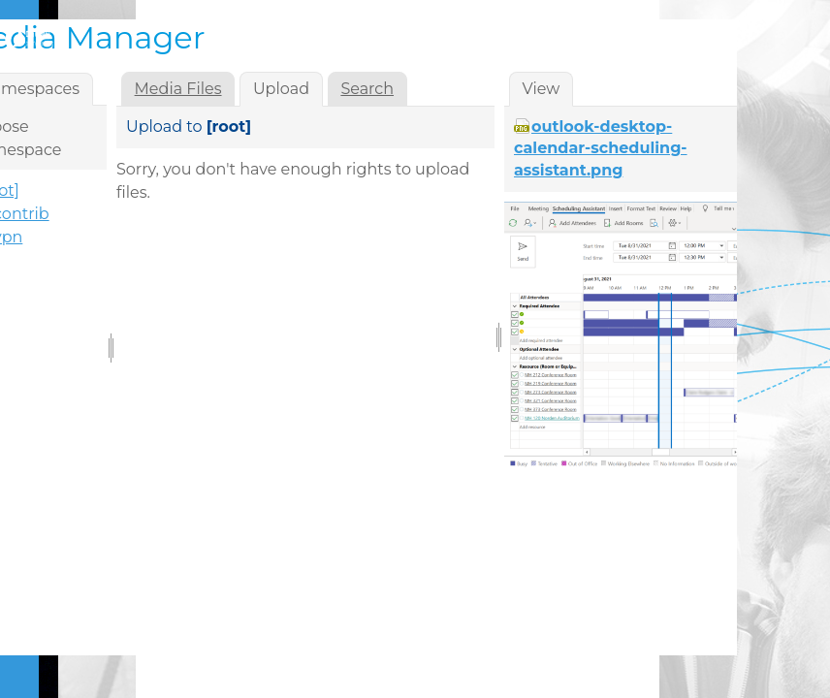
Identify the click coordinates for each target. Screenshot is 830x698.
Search (367, 88)
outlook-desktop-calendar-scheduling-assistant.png (600, 148)
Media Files (178, 88)
